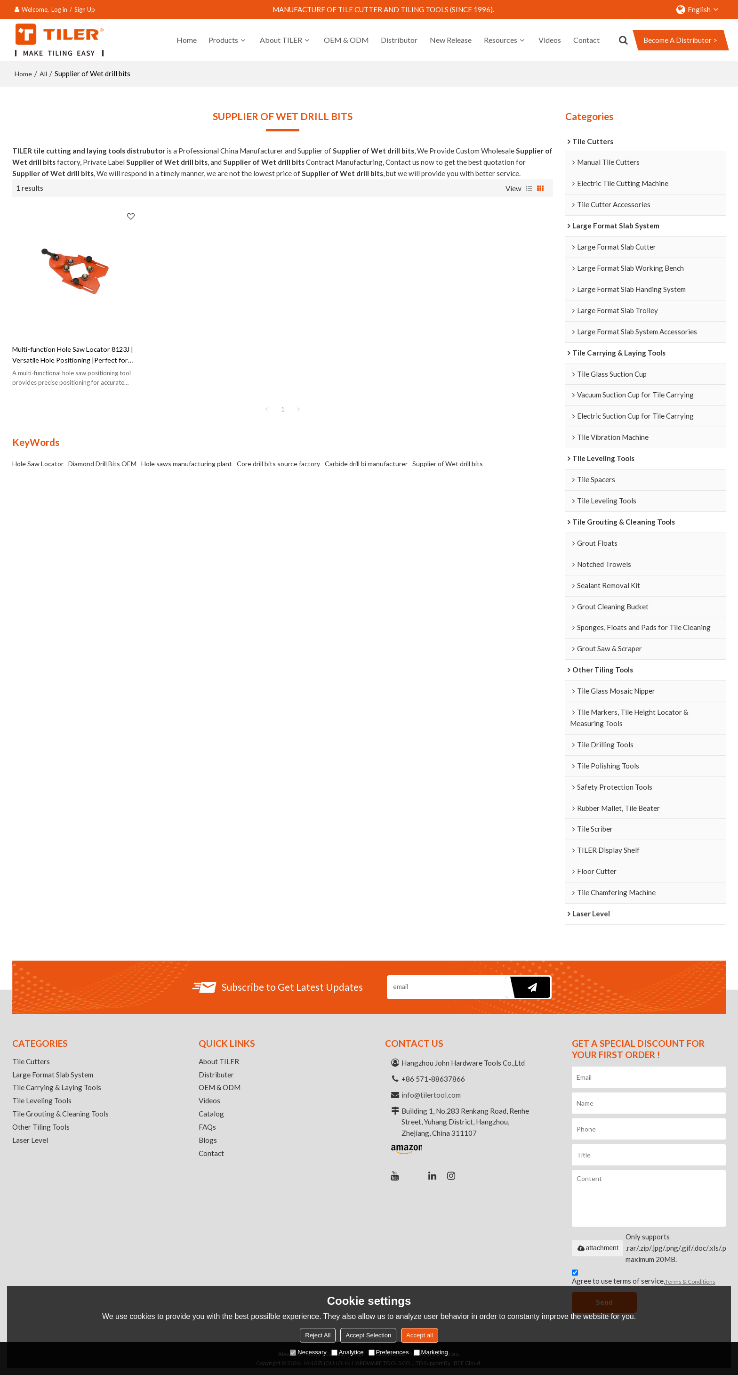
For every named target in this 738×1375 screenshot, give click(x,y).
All (43, 74)
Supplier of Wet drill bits (447, 465)
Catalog (211, 1113)
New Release (451, 39)
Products (223, 39)
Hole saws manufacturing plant (186, 465)
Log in (59, 9)
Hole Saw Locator (38, 465)
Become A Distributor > (680, 40)
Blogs (208, 1140)
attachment (597, 1248)
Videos (549, 39)
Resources (500, 39)
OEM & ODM (346, 39)
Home (186, 39)
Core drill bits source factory (278, 465)
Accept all (419, 1335)
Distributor (399, 39)
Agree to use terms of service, (643, 1278)
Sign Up (84, 9)
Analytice (347, 1352)
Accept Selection (368, 1335)
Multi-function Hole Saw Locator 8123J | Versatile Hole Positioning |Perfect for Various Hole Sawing (75, 356)
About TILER (281, 39)
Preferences (389, 1352)
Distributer (216, 1074)
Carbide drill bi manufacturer (366, 465)
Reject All (317, 1335)
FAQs (207, 1127)
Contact (586, 39)
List (529, 188)
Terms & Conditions (690, 1281)
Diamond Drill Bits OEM (102, 465)
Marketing (431, 1352)
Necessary (308, 1352)
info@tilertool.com (431, 1095)
